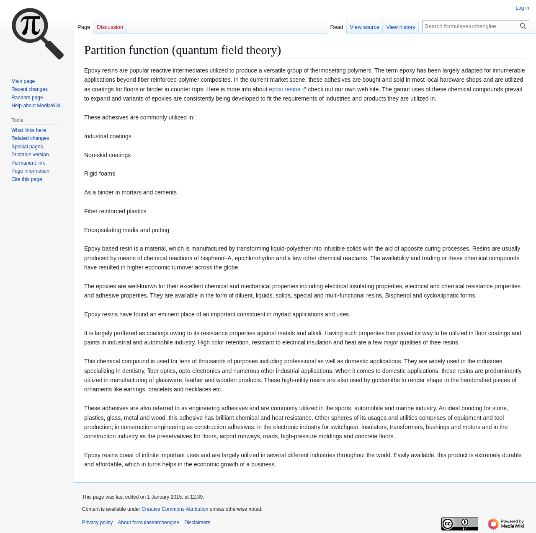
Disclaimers (197, 522)
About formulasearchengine (148, 522)
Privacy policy (97, 522)
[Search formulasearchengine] (475, 26)
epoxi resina (285, 89)
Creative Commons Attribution (175, 509)
